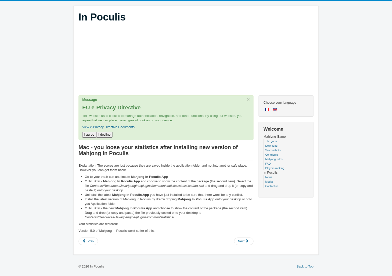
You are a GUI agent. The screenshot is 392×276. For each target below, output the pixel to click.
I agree (89, 134)
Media (269, 181)
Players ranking (274, 168)
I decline (104, 134)
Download (271, 145)
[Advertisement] (196, 60)
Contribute (271, 154)
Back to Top (305, 266)
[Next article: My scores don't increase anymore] (244, 241)
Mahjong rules (273, 159)
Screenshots (272, 150)
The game (271, 141)
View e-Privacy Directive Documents (108, 127)
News (268, 177)
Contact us (271, 186)
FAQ (268, 163)
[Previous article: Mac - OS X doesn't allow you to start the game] (88, 241)
